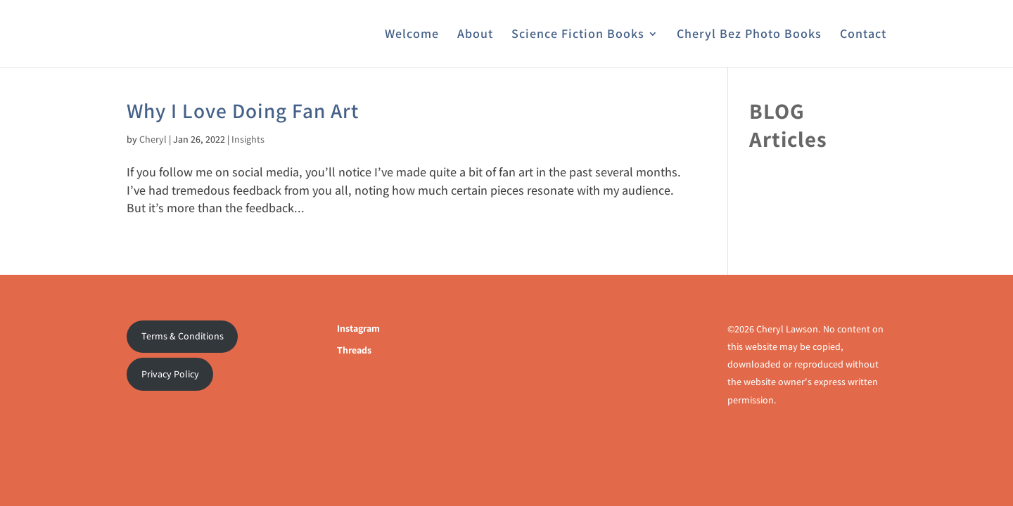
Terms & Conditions (182, 336)
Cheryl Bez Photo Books (749, 35)
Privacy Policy (170, 374)
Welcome (412, 35)
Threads (354, 350)
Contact (863, 35)
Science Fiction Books (577, 35)
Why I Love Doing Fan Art (243, 110)
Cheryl (153, 139)
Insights (248, 139)
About (475, 35)
